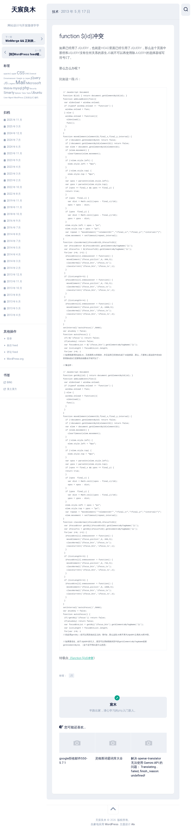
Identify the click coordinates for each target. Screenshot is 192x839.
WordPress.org (15, 358)
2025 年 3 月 (14, 126)
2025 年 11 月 (14, 119)
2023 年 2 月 (14, 180)
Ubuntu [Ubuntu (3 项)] (36, 93)
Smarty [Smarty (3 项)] (9, 93)
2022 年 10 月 (14, 187)
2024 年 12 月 (14, 133)
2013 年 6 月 (14, 301)
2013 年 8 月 (14, 294)
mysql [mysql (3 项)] (17, 88)
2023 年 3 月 (14, 173)
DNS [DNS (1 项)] (27, 74)
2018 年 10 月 (14, 214)
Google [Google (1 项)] (19, 78)
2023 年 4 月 (14, 166)
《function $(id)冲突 (81, 658)
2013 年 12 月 (14, 274)
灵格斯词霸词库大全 (109, 758)
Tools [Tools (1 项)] (28, 93)
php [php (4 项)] (25, 87)
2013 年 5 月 (14, 308)
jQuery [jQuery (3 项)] (35, 78)
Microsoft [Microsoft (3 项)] (33, 83)
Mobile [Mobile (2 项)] (8, 88)
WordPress (111, 824)
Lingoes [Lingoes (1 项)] (11, 83)
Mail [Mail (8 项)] (21, 82)
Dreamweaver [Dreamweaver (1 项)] (10, 78)
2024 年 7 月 (14, 139)
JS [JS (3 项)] (6, 83)
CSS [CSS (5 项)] (21, 72)
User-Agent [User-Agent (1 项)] (8, 97)
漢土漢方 (12, 389)
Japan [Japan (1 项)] (27, 78)
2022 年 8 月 (14, 193)
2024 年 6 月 (14, 146)
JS (71, 675)
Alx (133, 824)
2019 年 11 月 (14, 200)
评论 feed (12, 352)
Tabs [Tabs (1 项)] (24, 93)
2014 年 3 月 (14, 261)
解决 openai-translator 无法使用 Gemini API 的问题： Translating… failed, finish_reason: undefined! (147, 767)
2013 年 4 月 (14, 315)
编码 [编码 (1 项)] (36, 97)
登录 (9, 338)
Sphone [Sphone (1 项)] (18, 93)
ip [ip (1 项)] (23, 78)
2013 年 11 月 (14, 281)
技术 (55, 11)
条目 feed (12, 345)
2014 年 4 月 (14, 254)
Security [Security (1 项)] (33, 88)
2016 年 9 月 (14, 220)
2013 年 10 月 (14, 288)
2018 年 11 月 (14, 207)
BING (9, 382)
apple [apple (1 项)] (13, 74)
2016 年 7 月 (14, 227)
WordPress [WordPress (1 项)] (18, 97)
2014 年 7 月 (14, 241)
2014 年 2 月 (14, 267)
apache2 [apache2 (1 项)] (7, 74)
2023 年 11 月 (14, 153)
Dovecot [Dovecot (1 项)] (32, 74)
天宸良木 (23, 9)
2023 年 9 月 (14, 160)
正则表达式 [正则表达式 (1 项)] (29, 97)
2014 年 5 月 (14, 247)
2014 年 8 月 (14, 234)
